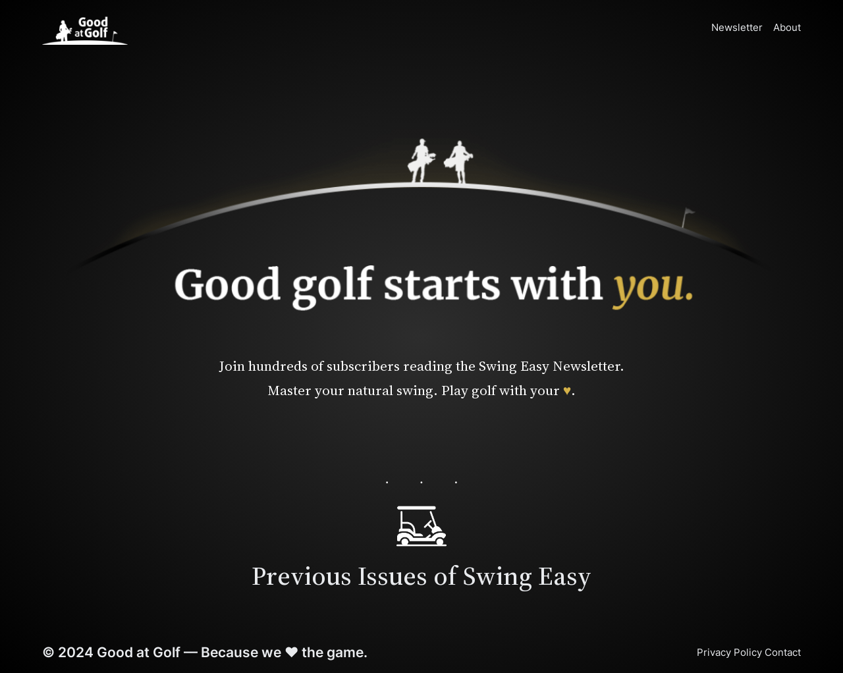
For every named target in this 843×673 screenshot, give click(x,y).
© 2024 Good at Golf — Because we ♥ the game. (204, 651)
